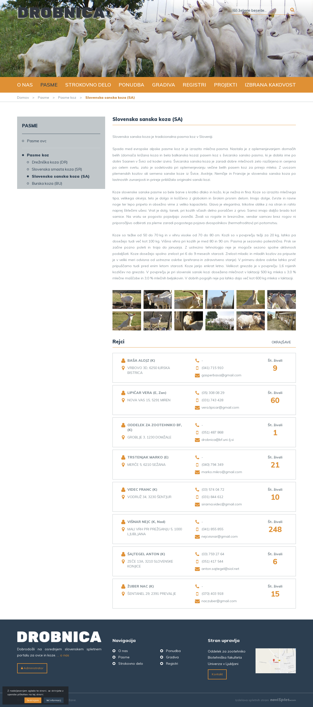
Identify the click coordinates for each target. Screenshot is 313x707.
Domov (23, 97)
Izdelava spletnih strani (265, 700)
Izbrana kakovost (270, 85)
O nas (25, 85)
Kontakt (217, 674)
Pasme (48, 85)
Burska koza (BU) (47, 183)
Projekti (225, 85)
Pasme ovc (36, 140)
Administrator (32, 668)
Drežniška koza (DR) (50, 162)
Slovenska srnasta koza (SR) (57, 169)
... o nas (63, 655)
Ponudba (131, 85)
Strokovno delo (88, 85)
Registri (194, 85)
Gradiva (163, 85)
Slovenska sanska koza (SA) (60, 176)
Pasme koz (67, 97)
